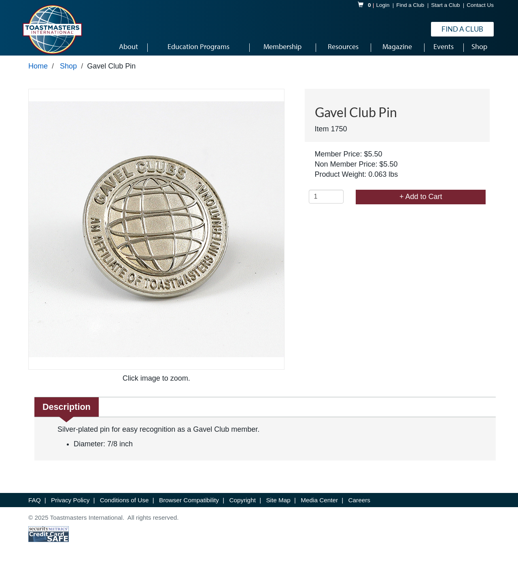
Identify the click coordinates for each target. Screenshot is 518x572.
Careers (359, 505)
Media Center (320, 505)
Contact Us (480, 5)
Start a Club (445, 5)
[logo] (52, 30)
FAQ (35, 505)
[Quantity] (326, 202)
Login (383, 5)
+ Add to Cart (420, 202)
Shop (68, 72)
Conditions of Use (125, 505)
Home (38, 72)
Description (66, 412)
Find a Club (410, 5)
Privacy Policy (71, 505)
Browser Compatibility (190, 505)
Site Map (279, 505)
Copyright (243, 505)
